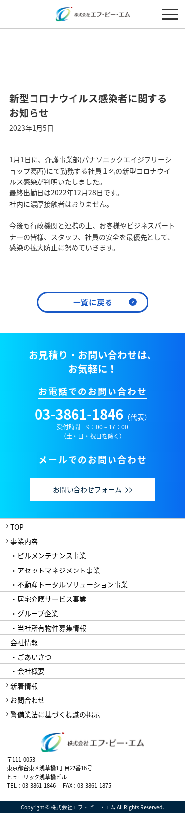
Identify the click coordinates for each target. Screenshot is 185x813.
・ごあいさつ (31, 657)
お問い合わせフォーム (92, 489)
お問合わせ (27, 700)
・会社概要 (27, 671)
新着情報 (24, 686)
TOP (17, 527)
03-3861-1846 (79, 414)
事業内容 (24, 541)
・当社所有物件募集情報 (48, 627)
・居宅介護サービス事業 (48, 598)
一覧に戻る (92, 302)
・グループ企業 (34, 613)
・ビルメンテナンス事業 (48, 555)
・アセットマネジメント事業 (55, 570)
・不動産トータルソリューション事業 (69, 584)
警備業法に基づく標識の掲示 (55, 714)
